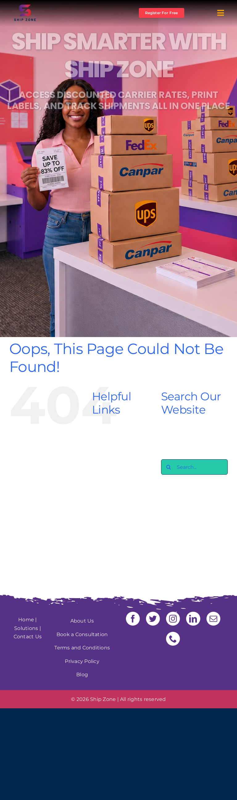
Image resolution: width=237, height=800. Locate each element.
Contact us (118, 449)
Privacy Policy (121, 508)
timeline (115, 559)
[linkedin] (193, 619)
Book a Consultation (82, 634)
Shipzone (116, 525)
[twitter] (153, 619)
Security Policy (122, 517)
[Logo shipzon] (25, 7)
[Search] (169, 467)
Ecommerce (119, 466)
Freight (113, 474)
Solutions (26, 628)
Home (26, 620)
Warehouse (118, 568)
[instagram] (173, 619)
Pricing (113, 500)
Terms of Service (125, 551)
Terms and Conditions (82, 648)
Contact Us (28, 637)
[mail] (213, 619)
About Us (116, 432)
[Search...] (194, 467)
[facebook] (133, 619)
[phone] (173, 639)
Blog (110, 440)
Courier (113, 457)
